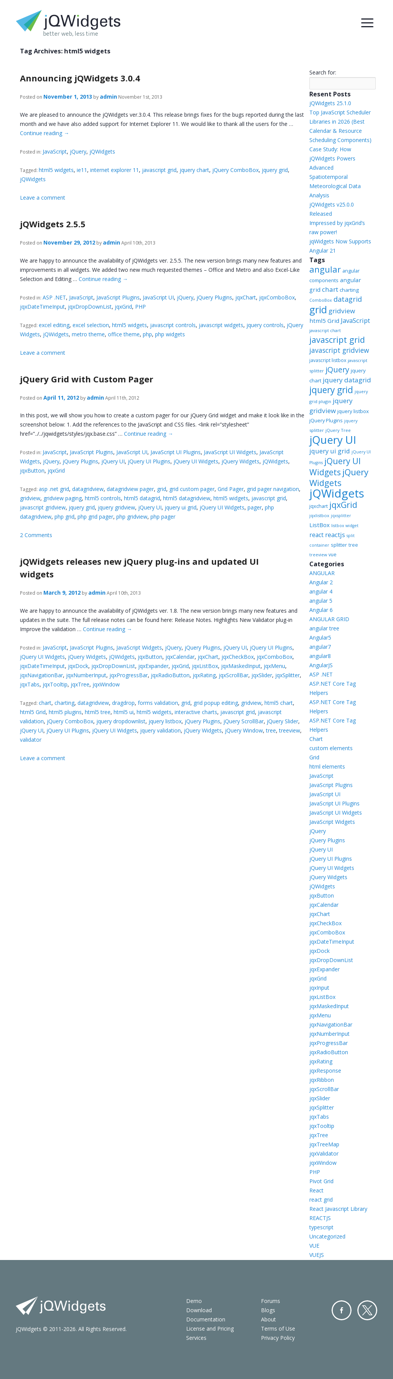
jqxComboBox (277, 297)
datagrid (348, 299)
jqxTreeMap (324, 1144)
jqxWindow (106, 684)
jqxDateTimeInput (42, 306)
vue (333, 554)
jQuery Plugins (214, 297)
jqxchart (318, 506)
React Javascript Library (338, 1208)
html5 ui (124, 712)
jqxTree (80, 684)
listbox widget (344, 525)
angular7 (320, 646)
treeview (289, 730)
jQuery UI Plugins (149, 461)
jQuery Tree (338, 430)
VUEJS (316, 1254)
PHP (140, 306)
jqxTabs (30, 684)
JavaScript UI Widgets (230, 452)
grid (161, 489)
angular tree (324, 628)
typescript (321, 1227)
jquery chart (194, 170)
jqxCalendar (180, 656)
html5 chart (278, 702)
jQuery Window (244, 730)
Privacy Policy (278, 1337)
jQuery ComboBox (235, 170)
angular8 (320, 656)
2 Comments (36, 535)
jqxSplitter (287, 675)
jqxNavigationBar (41, 675)
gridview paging (62, 498)
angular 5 (320, 600)
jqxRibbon (321, 1079)
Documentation (205, 1319)
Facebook (342, 1310)
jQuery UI (113, 461)
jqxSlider (261, 675)
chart (45, 702)
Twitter (367, 1310)
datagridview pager (130, 489)
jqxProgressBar (128, 675)
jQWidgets (102, 151)
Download (199, 1310)
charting (64, 702)
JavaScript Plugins (118, 297)
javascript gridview (43, 507)
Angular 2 (321, 582)
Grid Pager (231, 489)
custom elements (331, 748)
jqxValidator (324, 1153)
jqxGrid (123, 306)
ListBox (319, 525)
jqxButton (32, 470)
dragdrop (123, 702)
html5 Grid (33, 712)
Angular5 (320, 637)
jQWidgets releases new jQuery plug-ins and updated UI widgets (139, 568)
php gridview (131, 516)
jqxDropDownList (90, 306)
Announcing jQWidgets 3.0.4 (80, 78)
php (147, 334)
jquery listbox (165, 721)
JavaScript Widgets (139, 647)
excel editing (54, 325)
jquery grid (275, 170)
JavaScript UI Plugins (175, 452)
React (316, 1190)
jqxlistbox (319, 515)
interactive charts (196, 712)
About (268, 1319)
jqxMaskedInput (241, 666)
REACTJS (320, 1218)
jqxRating (204, 675)
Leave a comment (42, 197)
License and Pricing (210, 1328)
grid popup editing (215, 702)
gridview (30, 498)
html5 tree (98, 712)
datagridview (88, 489)
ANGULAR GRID (329, 619)
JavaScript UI (158, 297)
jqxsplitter (341, 515)
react (316, 535)
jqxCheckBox (237, 656)
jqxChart (245, 297)
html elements (327, 766)
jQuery (78, 151)
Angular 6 (321, 609)
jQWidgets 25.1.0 (330, 103)
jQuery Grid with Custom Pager (86, 379)
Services (196, 1337)
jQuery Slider (282, 721)
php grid (64, 516)
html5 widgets (56, 170)
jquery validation (160, 730)
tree (271, 730)
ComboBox (320, 300)
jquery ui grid (180, 507)
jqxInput (319, 987)
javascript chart (325, 330)
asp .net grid (54, 489)
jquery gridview (116, 507)
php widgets (170, 334)
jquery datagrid (347, 379)
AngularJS (321, 665)
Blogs (268, 1310)
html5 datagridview (186, 498)
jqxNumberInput (86, 675)
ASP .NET (54, 297)
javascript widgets (221, 325)
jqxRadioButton (170, 675)
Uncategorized (327, 1236)
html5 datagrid (142, 498)
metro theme (88, 334)
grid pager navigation (273, 489)
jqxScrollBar (233, 675)
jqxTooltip (55, 684)
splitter (339, 544)
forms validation (158, 702)
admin (108, 96)
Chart (316, 738)
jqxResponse (325, 1070)
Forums (270, 1301)
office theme (124, 334)
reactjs (335, 534)
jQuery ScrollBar (243, 721)
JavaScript (55, 151)
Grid (314, 757)
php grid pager (95, 516)
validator (30, 739)
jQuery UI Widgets (195, 461)
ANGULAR (322, 573)
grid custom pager (192, 489)
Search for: (322, 72)
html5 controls (103, 498)
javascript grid (159, 170)
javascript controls (173, 325)
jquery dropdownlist (120, 721)
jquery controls (265, 325)
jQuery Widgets (240, 461)
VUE (314, 1245)
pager (255, 507)
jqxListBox (205, 666)
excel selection (91, 325)
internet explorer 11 (114, 170)
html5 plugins (65, 712)
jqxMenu (274, 666)
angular (325, 269)
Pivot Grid (321, 1181)
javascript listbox (327, 360)
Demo (194, 1301)
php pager (162, 516)
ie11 (82, 170)
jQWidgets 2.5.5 (53, 224)
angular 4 (320, 591)
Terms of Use (278, 1328)
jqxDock (78, 666)
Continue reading (44, 133)
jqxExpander (153, 666)
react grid (321, 1199)
